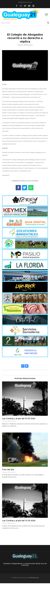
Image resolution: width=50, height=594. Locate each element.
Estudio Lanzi (34, 578)
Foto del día (8, 470)
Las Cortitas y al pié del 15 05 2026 (18, 419)
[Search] (24, 22)
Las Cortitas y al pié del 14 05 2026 (18, 521)
